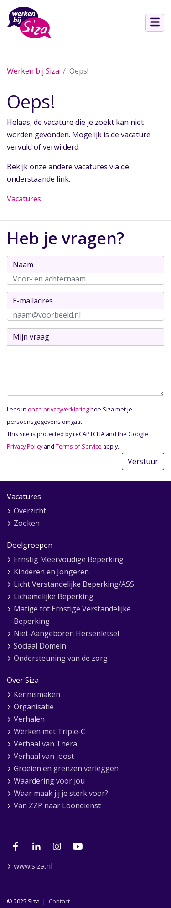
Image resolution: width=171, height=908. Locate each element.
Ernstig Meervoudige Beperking (69, 559)
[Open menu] (154, 23)
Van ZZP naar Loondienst (57, 805)
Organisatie (34, 707)
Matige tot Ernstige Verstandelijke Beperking (72, 615)
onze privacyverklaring (58, 409)
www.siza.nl (33, 866)
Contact (59, 901)
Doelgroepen (29, 545)
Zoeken (27, 523)
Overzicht (30, 511)
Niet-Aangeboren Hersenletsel (66, 633)
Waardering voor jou (49, 781)
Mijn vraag (31, 337)
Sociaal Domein (40, 646)
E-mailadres (33, 301)
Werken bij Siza (33, 71)
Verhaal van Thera (45, 744)
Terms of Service (79, 446)
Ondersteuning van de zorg (61, 658)
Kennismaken (37, 694)
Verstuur (143, 461)
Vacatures (24, 199)
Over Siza (23, 680)
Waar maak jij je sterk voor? (61, 793)
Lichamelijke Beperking (53, 596)
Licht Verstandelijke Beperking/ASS (74, 584)
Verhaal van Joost (44, 756)
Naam (23, 264)
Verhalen (29, 719)
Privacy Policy (24, 446)
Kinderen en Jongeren (51, 572)
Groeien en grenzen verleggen (66, 768)
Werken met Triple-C (49, 731)
